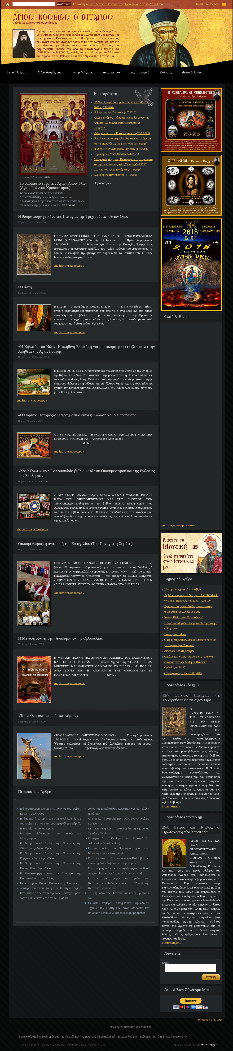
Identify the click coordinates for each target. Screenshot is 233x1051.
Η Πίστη (25, 287)
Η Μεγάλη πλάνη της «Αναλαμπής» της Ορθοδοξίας (60, 638)
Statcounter (115, 1027)
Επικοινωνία (180, 1036)
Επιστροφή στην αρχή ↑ (211, 1019)
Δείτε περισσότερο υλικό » (178, 525)
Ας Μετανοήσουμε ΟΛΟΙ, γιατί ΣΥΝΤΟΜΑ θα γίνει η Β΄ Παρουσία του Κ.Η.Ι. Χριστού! (191, 598)
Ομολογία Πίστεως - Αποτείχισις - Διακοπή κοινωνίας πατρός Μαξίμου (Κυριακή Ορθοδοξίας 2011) (189, 662)
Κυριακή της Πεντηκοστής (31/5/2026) (116, 174)
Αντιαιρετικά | (90, 1036)
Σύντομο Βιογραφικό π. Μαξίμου (183, 589)
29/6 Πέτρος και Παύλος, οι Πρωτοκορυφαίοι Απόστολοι (191, 829)
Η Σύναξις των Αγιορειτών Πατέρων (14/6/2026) (121, 148)
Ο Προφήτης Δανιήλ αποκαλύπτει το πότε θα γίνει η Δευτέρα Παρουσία (190, 642)
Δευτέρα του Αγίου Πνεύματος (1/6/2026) (117, 169)
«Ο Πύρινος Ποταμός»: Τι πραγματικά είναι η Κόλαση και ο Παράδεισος (77, 415)
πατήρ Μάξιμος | (71, 1036)
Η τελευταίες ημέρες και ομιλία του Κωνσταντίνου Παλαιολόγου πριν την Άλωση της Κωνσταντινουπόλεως (118, 883)
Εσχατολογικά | (107, 1036)
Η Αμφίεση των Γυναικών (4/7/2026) (115, 112)
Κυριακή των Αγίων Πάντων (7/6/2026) (116, 154)
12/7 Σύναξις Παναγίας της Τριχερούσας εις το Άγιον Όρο (126, 4)
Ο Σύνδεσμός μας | (49, 1036)
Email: (165, 962)
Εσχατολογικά (139, 72)
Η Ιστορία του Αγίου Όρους (37, 828)
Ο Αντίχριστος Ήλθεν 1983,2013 (183, 673)
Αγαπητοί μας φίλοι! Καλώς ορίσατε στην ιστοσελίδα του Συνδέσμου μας (188, 609)
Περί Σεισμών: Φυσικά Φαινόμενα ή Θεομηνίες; (50, 883)
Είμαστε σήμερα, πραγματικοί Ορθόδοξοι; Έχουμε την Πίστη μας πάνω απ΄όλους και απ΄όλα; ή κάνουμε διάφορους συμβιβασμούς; (118, 907)
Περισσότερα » (171, 806)
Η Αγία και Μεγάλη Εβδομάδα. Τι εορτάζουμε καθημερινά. (190, 625)
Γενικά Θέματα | (28, 1036)
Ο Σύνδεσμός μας (49, 72)
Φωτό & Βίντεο (192, 72)
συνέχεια (68, 205)
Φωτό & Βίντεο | (162, 1036)
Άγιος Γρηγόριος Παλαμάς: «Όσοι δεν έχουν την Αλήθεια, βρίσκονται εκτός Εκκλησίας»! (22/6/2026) (121, 123)
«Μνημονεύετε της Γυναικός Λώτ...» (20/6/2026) (122, 133)
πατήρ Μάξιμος (82, 72)
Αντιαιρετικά (111, 72)
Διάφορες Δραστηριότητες (179, 651)
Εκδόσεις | (145, 1036)
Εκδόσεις (166, 72)
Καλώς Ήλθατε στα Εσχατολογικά (184, 617)
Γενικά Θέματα (17, 72)
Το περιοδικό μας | (128, 1036)
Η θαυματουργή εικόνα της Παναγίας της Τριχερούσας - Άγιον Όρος (73, 216)
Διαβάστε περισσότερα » (69, 265)
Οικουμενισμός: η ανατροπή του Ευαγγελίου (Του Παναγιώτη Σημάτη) (75, 543)
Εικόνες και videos (175, 634)
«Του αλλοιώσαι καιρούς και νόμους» (48, 715)
